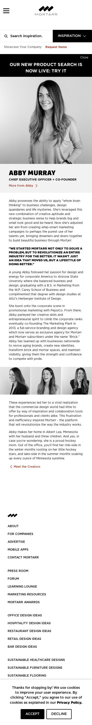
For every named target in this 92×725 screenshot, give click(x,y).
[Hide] (84, 56)
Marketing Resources (27, 594)
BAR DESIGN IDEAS (22, 646)
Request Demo (56, 46)
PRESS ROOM (18, 570)
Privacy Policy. (69, 702)
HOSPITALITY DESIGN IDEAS (29, 623)
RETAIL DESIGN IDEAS (24, 638)
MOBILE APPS (18, 549)
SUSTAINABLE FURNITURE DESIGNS (35, 667)
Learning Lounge (22, 586)
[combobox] (72, 36)
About (13, 526)
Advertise (16, 541)
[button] (6, 10)
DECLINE (59, 714)
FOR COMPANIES (20, 533)
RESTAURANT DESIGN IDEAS (29, 631)
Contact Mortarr (23, 557)
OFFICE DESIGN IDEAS (25, 615)
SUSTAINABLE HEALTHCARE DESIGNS (36, 659)
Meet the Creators (26, 466)
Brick (74, 336)
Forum (13, 578)
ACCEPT (32, 714)
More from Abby (21, 185)
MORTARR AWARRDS (24, 602)
